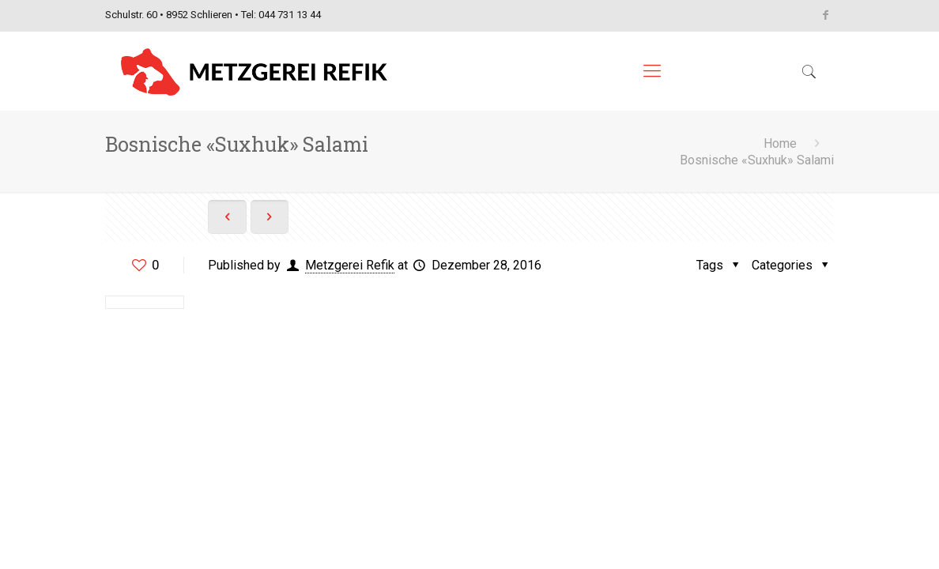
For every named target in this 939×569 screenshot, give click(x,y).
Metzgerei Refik (349, 265)
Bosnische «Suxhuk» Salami (757, 160)
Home (780, 143)
